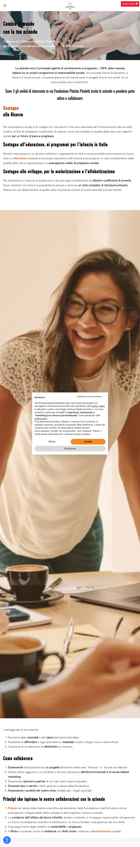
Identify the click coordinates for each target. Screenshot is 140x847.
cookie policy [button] (41, 418)
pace (59, 46)
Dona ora (130, 4)
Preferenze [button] (70, 448)
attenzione (19, 158)
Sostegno (11, 108)
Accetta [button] (88, 441)
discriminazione (101, 831)
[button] (4, 5)
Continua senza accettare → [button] (90, 396)
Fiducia (12, 808)
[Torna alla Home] (70, 5)
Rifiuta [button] (52, 441)
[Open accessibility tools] (7, 840)
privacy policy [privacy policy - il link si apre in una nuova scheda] (98, 406)
